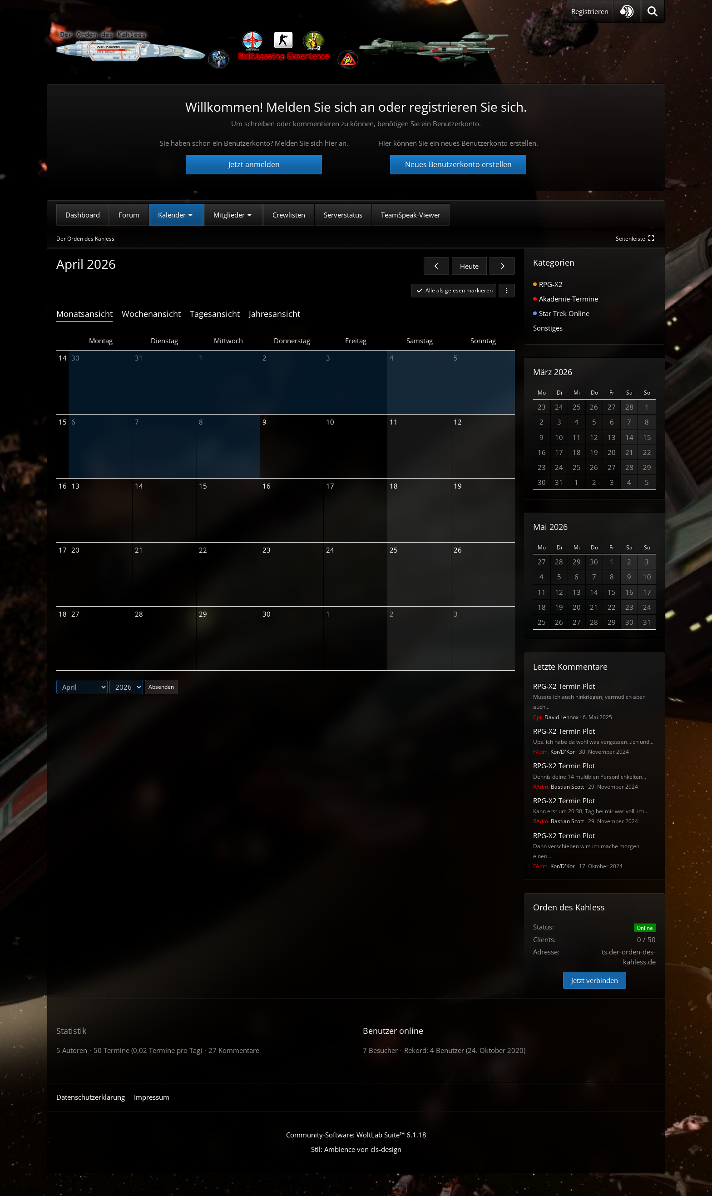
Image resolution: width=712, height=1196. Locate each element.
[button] (627, 11)
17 (63, 549)
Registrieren (589, 11)
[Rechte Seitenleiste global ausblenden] (636, 238)
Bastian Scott (558, 787)
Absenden (161, 687)
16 (63, 485)
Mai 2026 (550, 526)
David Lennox (555, 717)
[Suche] (652, 11)
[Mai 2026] (502, 266)
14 (63, 357)
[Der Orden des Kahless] (283, 50)
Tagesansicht (215, 313)
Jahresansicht (274, 313)
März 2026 (552, 371)
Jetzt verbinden (594, 980)
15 (63, 421)
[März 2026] (436, 266)
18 (63, 613)
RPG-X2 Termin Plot (564, 686)
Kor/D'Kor (554, 752)
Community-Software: (356, 1134)
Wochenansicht (151, 313)
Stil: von (356, 1149)
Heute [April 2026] (469, 266)
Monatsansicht (84, 313)
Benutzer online (393, 1030)
